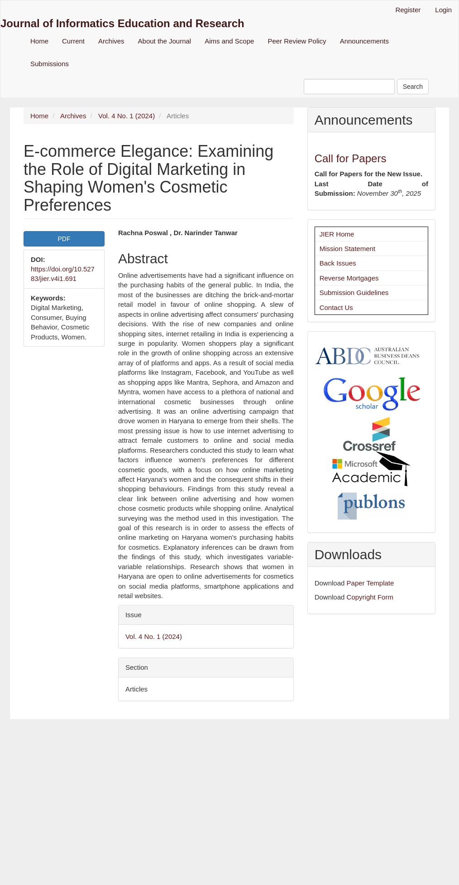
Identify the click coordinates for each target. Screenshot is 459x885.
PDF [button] (63, 238)
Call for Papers (351, 158)
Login (443, 10)
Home (39, 41)
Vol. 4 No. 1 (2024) (126, 116)
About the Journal (164, 41)
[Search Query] (349, 86)
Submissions (49, 64)
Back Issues (338, 263)
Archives (111, 41)
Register (408, 10)
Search (413, 86)
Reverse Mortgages (349, 278)
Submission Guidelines (354, 292)
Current (73, 41)
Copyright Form (370, 597)
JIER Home (337, 234)
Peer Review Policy (297, 41)
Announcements (364, 41)
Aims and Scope (229, 41)
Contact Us (336, 307)
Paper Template (370, 583)
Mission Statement (347, 248)
